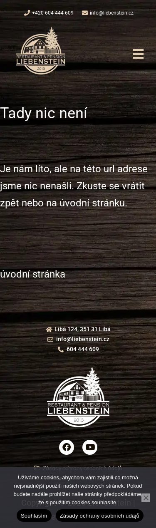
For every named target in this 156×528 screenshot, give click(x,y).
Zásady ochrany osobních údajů (100, 516)
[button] (138, 54)
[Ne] (145, 497)
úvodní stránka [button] (32, 274)
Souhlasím (34, 516)
